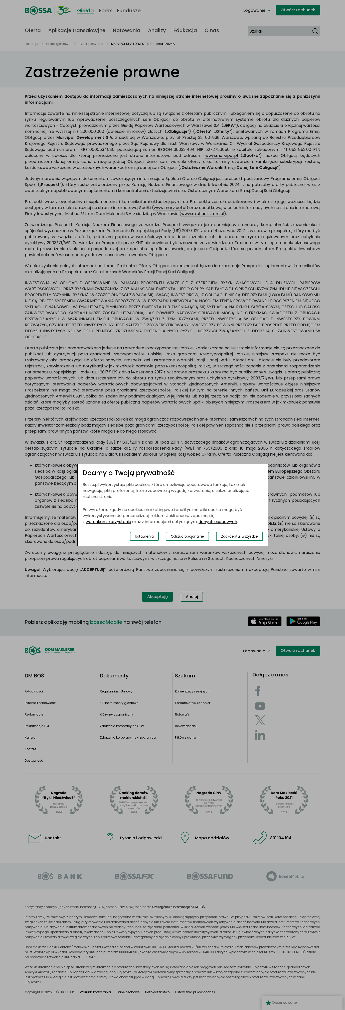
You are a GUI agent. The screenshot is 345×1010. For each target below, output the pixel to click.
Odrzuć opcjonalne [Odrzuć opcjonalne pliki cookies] (187, 536)
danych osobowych (218, 522)
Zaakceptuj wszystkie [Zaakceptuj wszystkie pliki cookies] (239, 536)
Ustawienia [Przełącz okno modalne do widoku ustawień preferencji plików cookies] (144, 536)
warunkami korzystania (108, 522)
